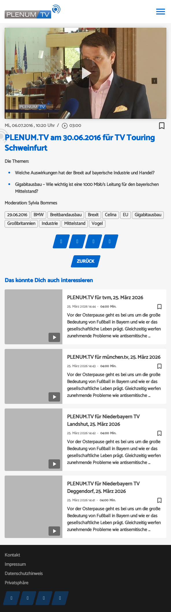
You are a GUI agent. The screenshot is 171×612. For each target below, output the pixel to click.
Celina (110, 215)
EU (125, 215)
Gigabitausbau (148, 215)
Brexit (93, 215)
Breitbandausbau (65, 215)
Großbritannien (21, 224)
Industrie (50, 224)
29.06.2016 (17, 215)
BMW (39, 215)
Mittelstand (74, 224)
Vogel (97, 224)
